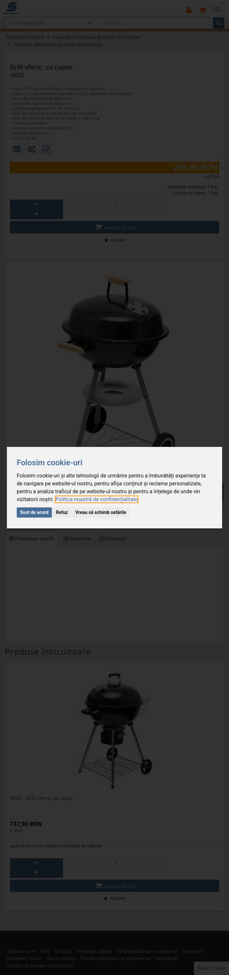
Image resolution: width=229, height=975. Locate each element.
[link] (96, 499)
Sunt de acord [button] (34, 512)
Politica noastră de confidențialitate (96, 499)
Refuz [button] (62, 512)
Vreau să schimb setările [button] (100, 512)
